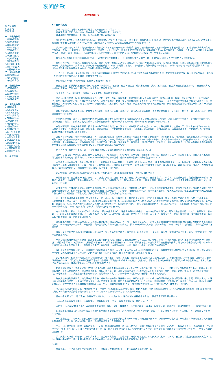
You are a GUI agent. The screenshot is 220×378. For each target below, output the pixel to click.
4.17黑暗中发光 (12, 151)
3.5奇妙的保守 (12, 99)
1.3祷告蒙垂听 (12, 45)
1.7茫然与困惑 (12, 56)
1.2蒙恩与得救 (12, 42)
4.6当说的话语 (12, 121)
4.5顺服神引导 (12, 118)
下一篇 (210, 358)
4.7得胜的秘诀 (12, 124)
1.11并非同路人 (12, 67)
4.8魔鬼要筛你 (12, 126)
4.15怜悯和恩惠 (12, 146)
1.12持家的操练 (12, 69)
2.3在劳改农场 (12, 80)
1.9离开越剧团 (12, 61)
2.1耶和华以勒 (12, 75)
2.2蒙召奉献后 (12, 78)
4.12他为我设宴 (12, 137)
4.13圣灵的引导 (12, 140)
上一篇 (203, 358)
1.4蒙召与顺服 (12, 47)
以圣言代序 (10, 29)
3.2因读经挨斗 (12, 91)
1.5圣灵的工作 (12, 50)
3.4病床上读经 (12, 96)
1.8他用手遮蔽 (12, 58)
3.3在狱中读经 (12, 94)
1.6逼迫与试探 (12, 53)
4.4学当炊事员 (12, 115)
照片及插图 (10, 26)
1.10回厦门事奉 (12, 64)
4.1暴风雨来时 (12, 107)
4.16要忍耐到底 (12, 148)
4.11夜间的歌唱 (12, 135)
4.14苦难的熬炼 (12, 143)
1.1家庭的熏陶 (12, 39)
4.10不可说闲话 (12, 132)
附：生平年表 (11, 156)
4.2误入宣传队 (12, 110)
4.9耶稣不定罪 (12, 129)
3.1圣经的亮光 (12, 88)
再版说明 (9, 31)
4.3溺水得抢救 (12, 113)
